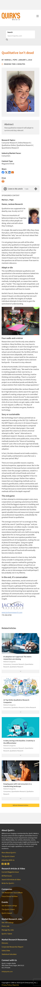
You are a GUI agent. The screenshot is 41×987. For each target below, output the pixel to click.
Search (10, 32)
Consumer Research (9, 142)
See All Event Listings (9, 905)
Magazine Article (8, 163)
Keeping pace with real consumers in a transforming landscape (17, 785)
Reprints (16, 985)
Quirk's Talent (7, 934)
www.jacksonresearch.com (12, 612)
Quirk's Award (7, 913)
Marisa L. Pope (10, 60)
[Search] (20, 36)
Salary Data (6, 950)
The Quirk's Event (8, 856)
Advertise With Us (8, 860)
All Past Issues (7, 876)
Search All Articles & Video (11, 879)
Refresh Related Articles (20, 805)
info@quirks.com (7, 971)
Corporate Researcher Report (12, 947)
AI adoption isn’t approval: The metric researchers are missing (17, 657)
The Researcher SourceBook (12, 892)
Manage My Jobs (8, 930)
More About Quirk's (9, 852)
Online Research (24, 142)
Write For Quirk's (8, 883)
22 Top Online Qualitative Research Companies (16, 701)
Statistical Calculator (9, 954)
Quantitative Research (10, 148)
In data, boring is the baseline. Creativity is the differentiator (19, 741)
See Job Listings (8, 922)
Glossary (5, 943)
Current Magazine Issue (10, 872)
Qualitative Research (25, 145)
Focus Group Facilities (10, 896)
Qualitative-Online (9, 145)
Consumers (6, 156)
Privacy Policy (7, 985)
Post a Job (5, 926)
